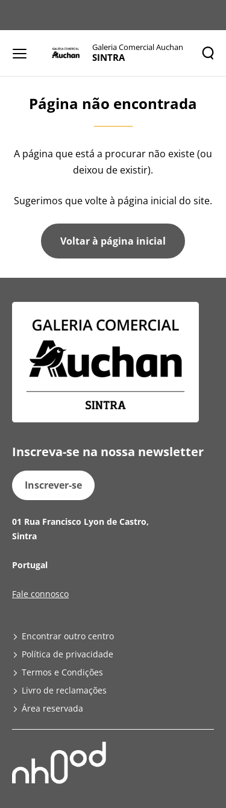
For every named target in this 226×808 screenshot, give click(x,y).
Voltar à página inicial (113, 241)
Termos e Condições (62, 672)
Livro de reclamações (64, 690)
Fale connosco (40, 594)
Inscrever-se (53, 485)
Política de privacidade (67, 654)
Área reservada (52, 708)
